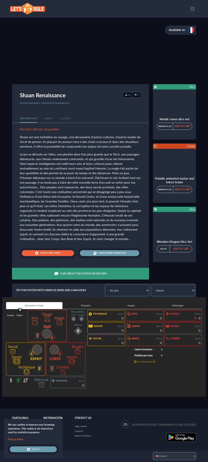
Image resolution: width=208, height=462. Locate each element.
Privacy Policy (16, 439)
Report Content (83, 435)
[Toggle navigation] (192, 9)
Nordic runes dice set (174, 119)
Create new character (109, 253)
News (48, 118)
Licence (65, 118)
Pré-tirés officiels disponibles (39, 129)
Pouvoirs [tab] (85, 305)
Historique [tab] (177, 305)
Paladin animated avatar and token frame (174, 180)
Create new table (48, 253)
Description (28, 118)
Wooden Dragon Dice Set (174, 241)
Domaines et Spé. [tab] (34, 305)
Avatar (10, 315)
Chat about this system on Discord (80, 274)
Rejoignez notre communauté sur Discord (164, 424)
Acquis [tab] (131, 305)
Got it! (33, 449)
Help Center (81, 426)
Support (79, 431)
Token (19, 315)
